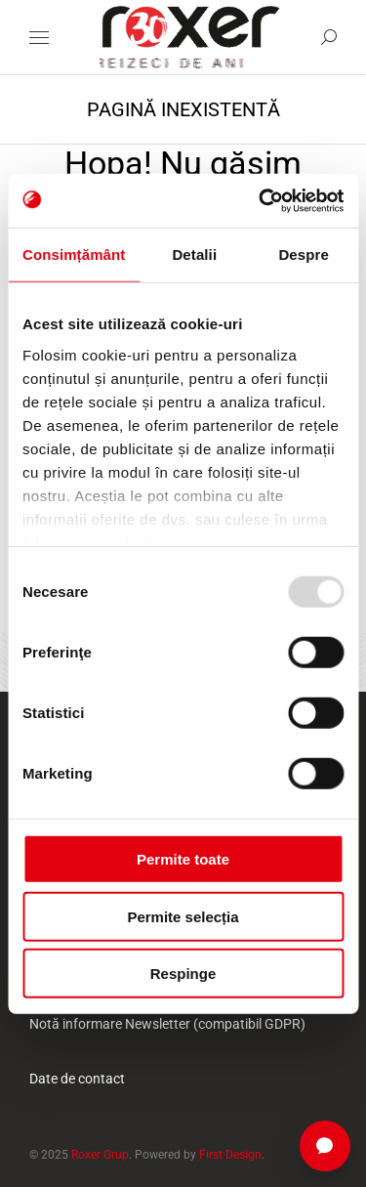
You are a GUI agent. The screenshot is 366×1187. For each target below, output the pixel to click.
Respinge (183, 973)
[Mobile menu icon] (39, 37)
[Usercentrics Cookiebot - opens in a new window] (261, 200)
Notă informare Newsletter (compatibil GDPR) (167, 1024)
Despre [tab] (303, 254)
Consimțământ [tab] (73, 254)
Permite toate (183, 859)
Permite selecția (182, 916)
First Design (230, 1155)
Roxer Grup (100, 1155)
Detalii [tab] (194, 254)
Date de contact (77, 1078)
